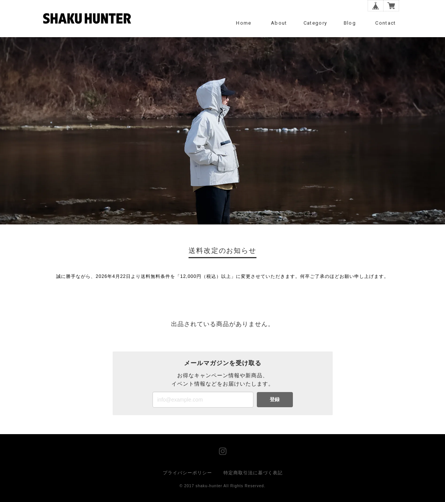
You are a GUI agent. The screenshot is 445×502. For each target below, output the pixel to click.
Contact (385, 23)
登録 (275, 399)
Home (243, 23)
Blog (350, 23)
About (279, 23)
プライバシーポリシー (187, 472)
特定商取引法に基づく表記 (253, 472)
